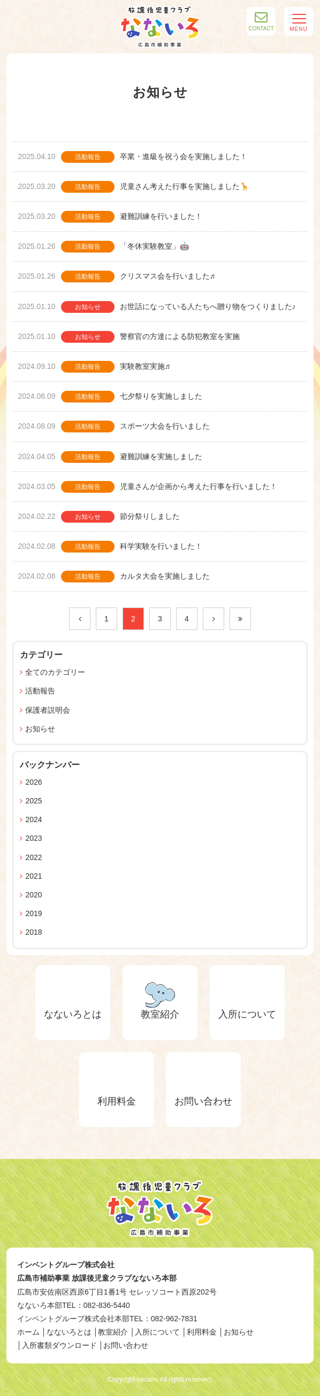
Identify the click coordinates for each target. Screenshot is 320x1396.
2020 (33, 894)
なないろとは (69, 1332)
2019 (33, 913)
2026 (33, 782)
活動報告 (40, 691)
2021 (33, 876)
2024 (33, 819)
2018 (33, 932)
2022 (33, 857)
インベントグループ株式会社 (66, 1264)
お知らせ (40, 728)
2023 (33, 838)
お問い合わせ (125, 1345)
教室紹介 (113, 1332)
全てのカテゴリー (55, 672)
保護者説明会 (47, 710)
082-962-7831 (174, 1318)
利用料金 (202, 1332)
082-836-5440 (106, 1305)
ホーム (28, 1332)
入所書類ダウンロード (59, 1345)
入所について (157, 1332)
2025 (33, 801)
